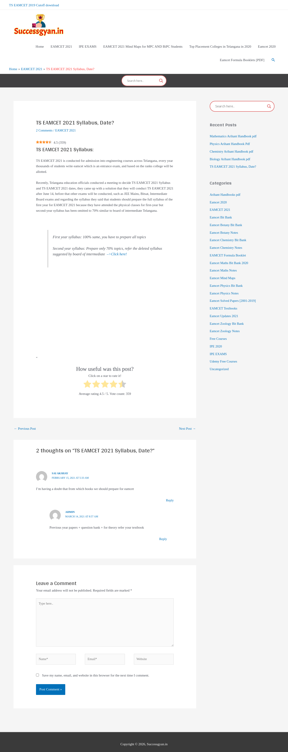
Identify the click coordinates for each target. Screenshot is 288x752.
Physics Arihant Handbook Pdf (230, 137)
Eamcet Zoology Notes (225, 324)
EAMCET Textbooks (224, 301)
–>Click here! (117, 247)
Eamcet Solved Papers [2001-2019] (234, 294)
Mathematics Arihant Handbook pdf (234, 129)
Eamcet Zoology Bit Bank (227, 316)
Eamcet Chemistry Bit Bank (229, 233)
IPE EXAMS (218, 347)
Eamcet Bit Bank (221, 210)
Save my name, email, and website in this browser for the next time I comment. (95, 671)
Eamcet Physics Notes (225, 286)
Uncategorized (219, 362)
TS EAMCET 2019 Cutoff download (34, 4)
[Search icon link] (273, 55)
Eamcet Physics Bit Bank (227, 279)
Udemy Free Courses (224, 354)
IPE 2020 (216, 339)
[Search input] (142, 75)
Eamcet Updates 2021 (224, 309)
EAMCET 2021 (66, 123)
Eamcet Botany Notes (224, 225)
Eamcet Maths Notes (224, 263)
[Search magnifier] (161, 75)
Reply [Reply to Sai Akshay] (170, 493)
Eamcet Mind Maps (223, 271)
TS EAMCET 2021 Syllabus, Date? (234, 160)
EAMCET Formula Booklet (228, 248)
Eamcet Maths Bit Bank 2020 (230, 256)
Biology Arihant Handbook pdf (231, 152)
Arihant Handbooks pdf (226, 188)
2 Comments (44, 123)
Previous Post (25, 422)
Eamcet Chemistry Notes (226, 241)
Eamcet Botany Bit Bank (226, 218)
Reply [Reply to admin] (163, 532)
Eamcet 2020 (218, 195)
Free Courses (218, 332)
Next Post (187, 422)
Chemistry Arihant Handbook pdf (232, 145)
